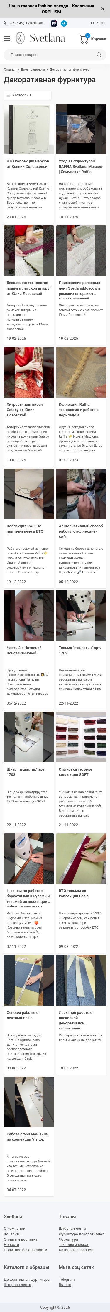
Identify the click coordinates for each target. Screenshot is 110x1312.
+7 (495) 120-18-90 (26, 23)
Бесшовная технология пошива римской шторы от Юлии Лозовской (28, 287)
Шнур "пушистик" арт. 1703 (26, 772)
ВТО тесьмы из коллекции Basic (74, 893)
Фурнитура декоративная (81, 1234)
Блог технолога (33, 70)
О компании (14, 1228)
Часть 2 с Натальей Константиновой (24, 650)
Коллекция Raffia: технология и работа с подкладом (79, 409)
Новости (11, 1244)
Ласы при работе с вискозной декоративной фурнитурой (75, 1019)
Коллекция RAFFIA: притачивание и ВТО (25, 528)
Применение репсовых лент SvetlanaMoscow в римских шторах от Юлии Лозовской (80, 289)
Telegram (67, 1279)
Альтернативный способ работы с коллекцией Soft (81, 531)
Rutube (65, 1285)
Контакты (12, 1234)
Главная (10, 70)
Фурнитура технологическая (74, 1242)
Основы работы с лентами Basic (22, 1015)
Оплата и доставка (21, 1239)
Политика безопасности (25, 1250)
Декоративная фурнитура (27, 1279)
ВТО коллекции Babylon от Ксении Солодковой (28, 164)
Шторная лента (72, 1228)
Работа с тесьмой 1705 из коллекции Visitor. (27, 1137)
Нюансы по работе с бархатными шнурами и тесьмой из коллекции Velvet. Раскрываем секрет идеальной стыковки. (28, 898)
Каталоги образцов (76, 1250)
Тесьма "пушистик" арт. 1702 (80, 650)
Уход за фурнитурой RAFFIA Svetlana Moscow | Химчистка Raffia (81, 166)
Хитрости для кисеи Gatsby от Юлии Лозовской (25, 409)
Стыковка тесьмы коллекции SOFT (75, 772)
